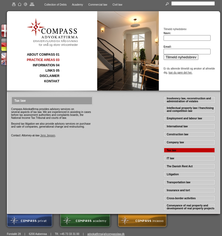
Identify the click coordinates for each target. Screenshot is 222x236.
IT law (170, 158)
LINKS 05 (52, 70)
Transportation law (178, 182)
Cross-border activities (181, 198)
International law (177, 126)
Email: (168, 46)
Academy (77, 4)
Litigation (173, 174)
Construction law (177, 134)
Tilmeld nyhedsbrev (181, 57)
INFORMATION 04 (46, 65)
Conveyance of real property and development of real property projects (191, 207)
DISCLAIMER (49, 76)
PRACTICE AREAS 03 (43, 60)
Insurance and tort (178, 190)
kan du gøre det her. (181, 72)
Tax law (171, 150)
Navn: (167, 33)
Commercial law (97, 4)
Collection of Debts (55, 4)
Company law (175, 142)
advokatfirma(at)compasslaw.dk (106, 234)
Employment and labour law (184, 118)
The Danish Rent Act (180, 166)
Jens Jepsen (47, 135)
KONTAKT (51, 81)
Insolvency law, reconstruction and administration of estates (189, 100)
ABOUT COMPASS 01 (43, 54)
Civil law (117, 4)
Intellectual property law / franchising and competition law (190, 109)
